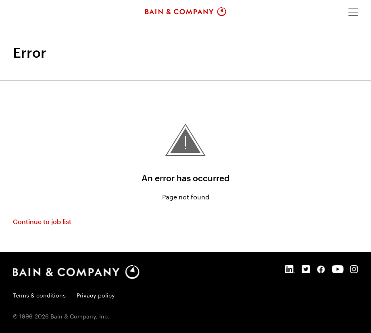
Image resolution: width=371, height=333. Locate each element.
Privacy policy (96, 295)
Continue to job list (42, 221)
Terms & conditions (39, 295)
